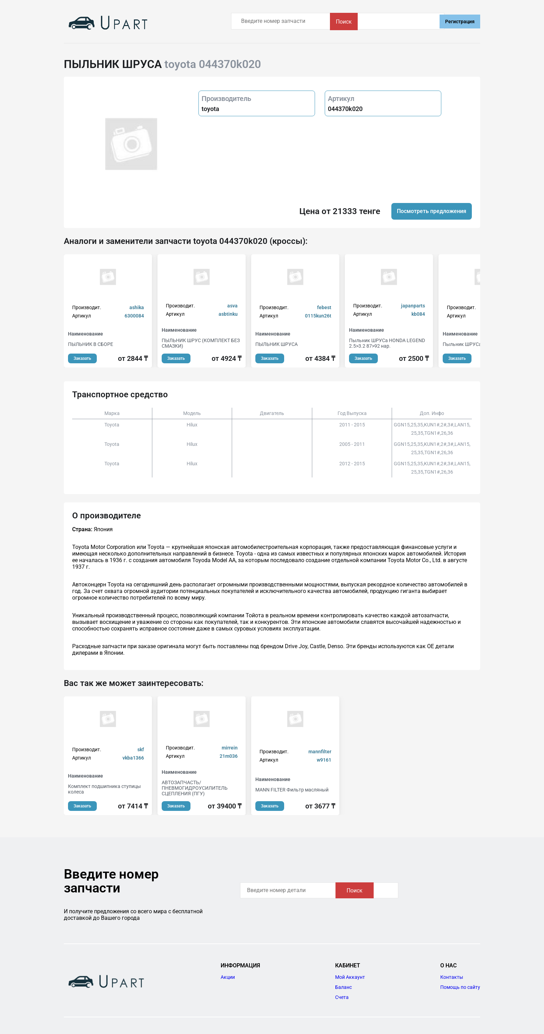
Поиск (416, 21)
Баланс (343, 987)
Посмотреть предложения (431, 211)
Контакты (451, 977)
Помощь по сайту (460, 987)
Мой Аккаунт (350, 977)
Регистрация (460, 21)
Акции (228, 977)
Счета (342, 997)
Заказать (82, 358)
